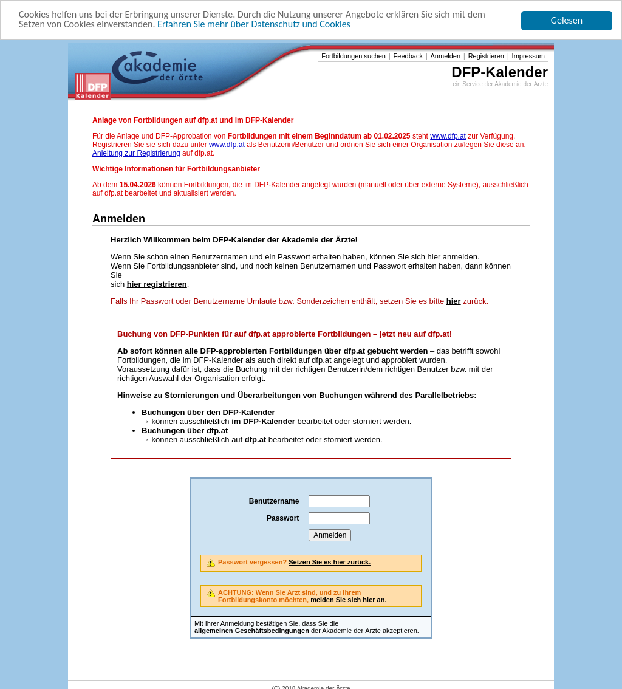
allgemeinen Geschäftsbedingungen (251, 630)
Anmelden (446, 56)
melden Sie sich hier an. (348, 599)
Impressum (528, 56)
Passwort (283, 518)
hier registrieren (157, 284)
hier (453, 301)
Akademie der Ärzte (521, 84)
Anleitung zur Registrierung (136, 153)
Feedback (408, 56)
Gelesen (567, 20)
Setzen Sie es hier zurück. (330, 562)
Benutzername (274, 501)
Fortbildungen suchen (353, 56)
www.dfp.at (448, 136)
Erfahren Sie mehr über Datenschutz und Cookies (253, 24)
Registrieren (486, 56)
